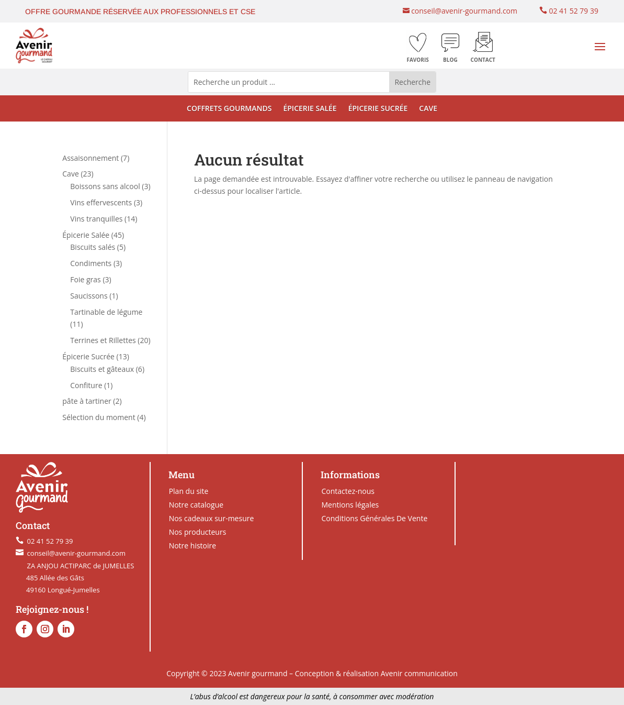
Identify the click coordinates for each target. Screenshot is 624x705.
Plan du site (189, 491)
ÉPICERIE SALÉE (309, 109)
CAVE (428, 109)
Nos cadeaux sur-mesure (211, 518)
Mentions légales (350, 505)
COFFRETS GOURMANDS (229, 109)
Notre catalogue (196, 505)
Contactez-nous (348, 491)
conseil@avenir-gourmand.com (463, 11)
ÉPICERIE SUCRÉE (378, 109)
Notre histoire (193, 545)
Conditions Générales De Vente (374, 518)
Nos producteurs (197, 532)
